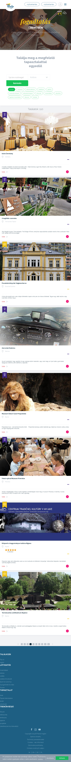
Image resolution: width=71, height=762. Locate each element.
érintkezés (3, 712)
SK (29, 746)
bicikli (2, 695)
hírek (1, 689)
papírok (2, 715)
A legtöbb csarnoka (9, 212)
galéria (49, 83)
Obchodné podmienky (35, 739)
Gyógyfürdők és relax (7, 679)
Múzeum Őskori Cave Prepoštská (14, 408)
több (3, 166)
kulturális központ (28, 87)
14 (48, 638)
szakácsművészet (6, 673)
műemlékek (48, 87)
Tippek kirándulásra (6, 692)
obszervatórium (30, 83)
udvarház (58, 87)
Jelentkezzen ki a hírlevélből (9, 720)
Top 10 (2, 654)
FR (29, 749)
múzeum (20, 83)
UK (42, 749)
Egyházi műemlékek (15, 91)
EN (33, 746)
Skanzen (26, 91)
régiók (2, 656)
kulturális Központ (14, 87)
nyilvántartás (31, 4)
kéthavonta (3, 709)
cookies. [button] (40, 759)
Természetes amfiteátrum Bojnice (14, 607)
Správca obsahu (35, 731)
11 (45, 638)
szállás (2, 670)
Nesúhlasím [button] (50, 758)
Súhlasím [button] (62, 758)
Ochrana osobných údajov (35, 742)
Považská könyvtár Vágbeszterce (14, 277)
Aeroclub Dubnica (8, 342)
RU (33, 749)
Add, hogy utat (67, 166)
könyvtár (39, 87)
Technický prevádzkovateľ (35, 734)
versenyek (3, 698)
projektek (3, 717)
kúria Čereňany (7, 148)
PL (41, 746)
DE (38, 746)
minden (11, 83)
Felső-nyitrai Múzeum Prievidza (13, 472)
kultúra (2, 667)
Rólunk (2, 706)
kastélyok (41, 83)
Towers (2, 682)
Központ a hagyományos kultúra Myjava (16, 537)
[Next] (52, 638)
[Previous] (18, 638)
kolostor (35, 91)
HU (38, 749)
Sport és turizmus (6, 676)
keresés (57, 77)
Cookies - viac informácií (36, 736)
